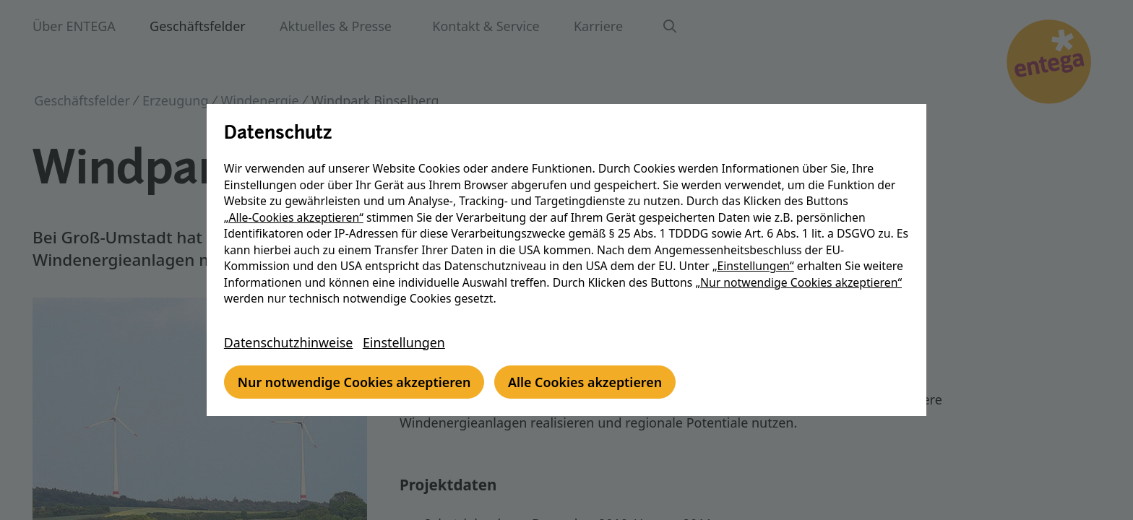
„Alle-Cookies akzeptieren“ (296, 217)
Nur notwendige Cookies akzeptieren (357, 382)
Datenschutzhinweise (291, 342)
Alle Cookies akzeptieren (590, 382)
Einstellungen (407, 342)
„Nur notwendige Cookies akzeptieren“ (801, 282)
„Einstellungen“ (755, 266)
